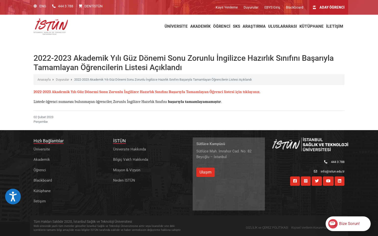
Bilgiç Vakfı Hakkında (130, 159)
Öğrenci (40, 170)
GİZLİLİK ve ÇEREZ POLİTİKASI (267, 227)
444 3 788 (62, 6)
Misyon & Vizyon (126, 170)
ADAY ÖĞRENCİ (328, 7)
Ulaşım (206, 172)
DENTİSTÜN (91, 6)
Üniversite (42, 149)
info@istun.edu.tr (329, 171)
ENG (40, 6)
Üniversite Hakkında (129, 149)
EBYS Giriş (272, 7)
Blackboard (294, 7)
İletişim (40, 201)
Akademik (42, 159)
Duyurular (251, 7)
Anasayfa (44, 79)
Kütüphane (42, 191)
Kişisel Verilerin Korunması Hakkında (316, 227)
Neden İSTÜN (124, 180)
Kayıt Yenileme (227, 7)
